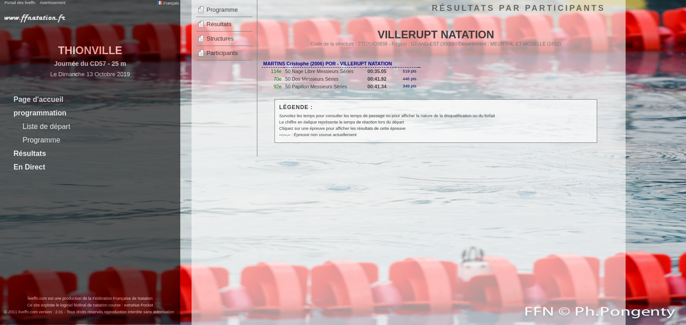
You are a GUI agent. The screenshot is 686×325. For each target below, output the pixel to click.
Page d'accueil (39, 99)
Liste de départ (46, 126)
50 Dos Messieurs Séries (311, 79)
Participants (222, 53)
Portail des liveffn (20, 2)
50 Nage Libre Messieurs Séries (319, 71)
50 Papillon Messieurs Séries (316, 86)
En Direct (29, 167)
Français (168, 3)
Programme (41, 140)
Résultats (30, 153)
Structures (220, 38)
